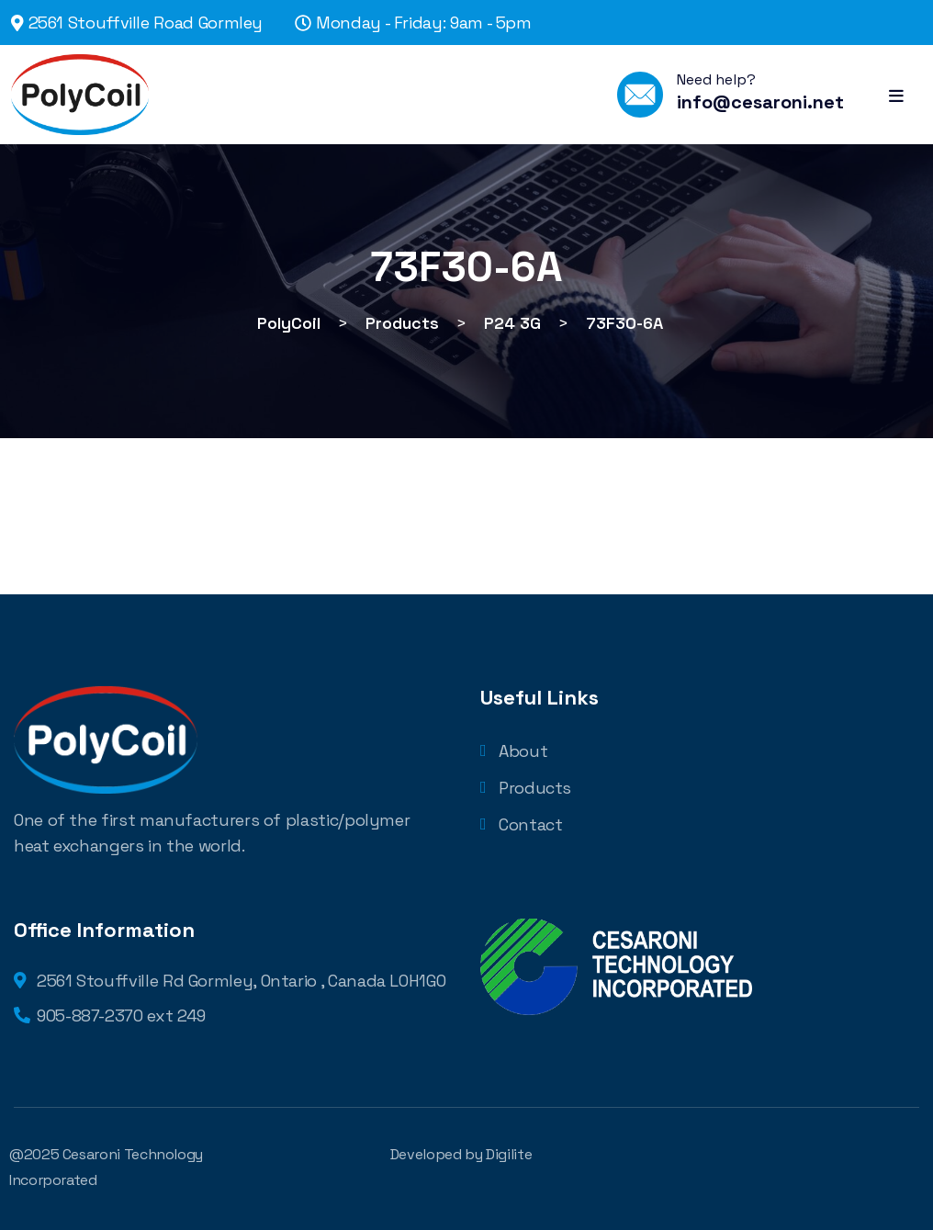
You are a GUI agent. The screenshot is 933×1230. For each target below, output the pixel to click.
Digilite (509, 1154)
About (513, 751)
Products (525, 787)
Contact (521, 824)
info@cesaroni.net (760, 102)
